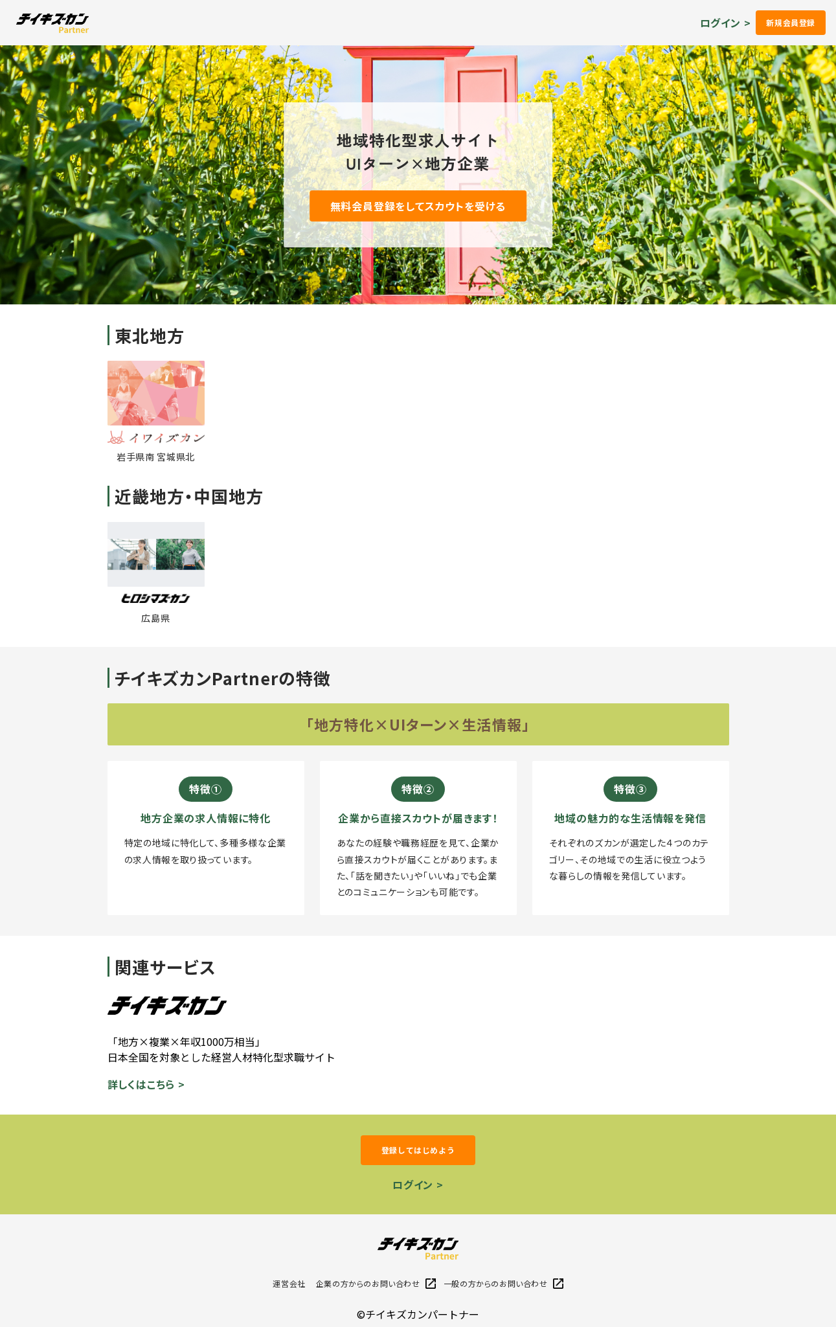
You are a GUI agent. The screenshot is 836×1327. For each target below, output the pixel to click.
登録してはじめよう (418, 1149)
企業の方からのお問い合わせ (376, 1283)
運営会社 (289, 1283)
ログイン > (725, 22)
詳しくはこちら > (146, 1084)
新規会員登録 (790, 22)
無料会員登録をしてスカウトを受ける (418, 206)
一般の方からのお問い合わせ (503, 1283)
